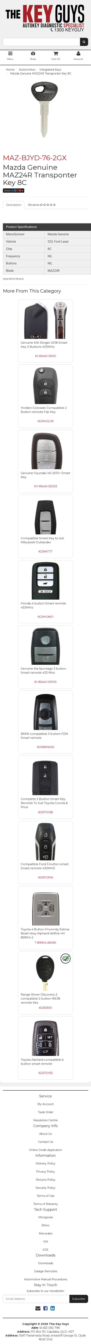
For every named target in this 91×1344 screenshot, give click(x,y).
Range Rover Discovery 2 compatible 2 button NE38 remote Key (40, 998)
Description (13, 205)
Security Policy (45, 1188)
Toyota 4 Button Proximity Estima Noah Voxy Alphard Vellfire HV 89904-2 (45, 933)
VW (45, 1241)
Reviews (42, 205)
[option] (45, 110)
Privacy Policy (45, 1171)
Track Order (45, 1112)
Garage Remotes (45, 1271)
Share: (13, 190)
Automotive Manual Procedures (45, 1279)
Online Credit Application (45, 1150)
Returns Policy (45, 1179)
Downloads (45, 1263)
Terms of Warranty (45, 1204)
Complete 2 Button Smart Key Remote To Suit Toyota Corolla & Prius (44, 803)
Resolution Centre (45, 1120)
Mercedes (45, 1233)
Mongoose (45, 1217)
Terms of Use (45, 1196)
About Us (45, 1134)
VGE (45, 1249)
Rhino (45, 1225)
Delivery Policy (45, 1163)
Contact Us (45, 1142)
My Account (45, 1104)
